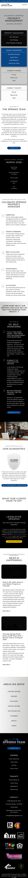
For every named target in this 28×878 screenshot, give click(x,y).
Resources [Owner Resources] (14, 78)
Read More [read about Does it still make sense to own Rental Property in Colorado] (7, 594)
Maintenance (14, 765)
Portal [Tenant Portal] (14, 92)
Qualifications (14, 60)
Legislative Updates (14, 525)
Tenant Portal (14, 768)
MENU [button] (24, 4)
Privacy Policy (18, 858)
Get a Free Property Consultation (14, 468)
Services (14, 744)
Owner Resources (14, 738)
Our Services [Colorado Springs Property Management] (14, 37)
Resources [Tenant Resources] (14, 95)
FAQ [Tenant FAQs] (14, 98)
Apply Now (14, 57)
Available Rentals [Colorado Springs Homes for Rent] (14, 54)
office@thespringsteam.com (14, 794)
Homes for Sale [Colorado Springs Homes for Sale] (14, 63)
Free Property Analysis (14, 43)
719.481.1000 (5, 1)
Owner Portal (14, 747)
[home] (6, 5)
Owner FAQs (14, 741)
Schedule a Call (14, 412)
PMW (14, 856)
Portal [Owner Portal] (14, 75)
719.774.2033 (24, 1)
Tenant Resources (14, 759)
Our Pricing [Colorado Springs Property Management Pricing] (14, 40)
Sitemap (10, 858)
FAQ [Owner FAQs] (14, 81)
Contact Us (14, 148)
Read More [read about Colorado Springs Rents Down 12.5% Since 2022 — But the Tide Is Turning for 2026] (7, 648)
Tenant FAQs (14, 762)
